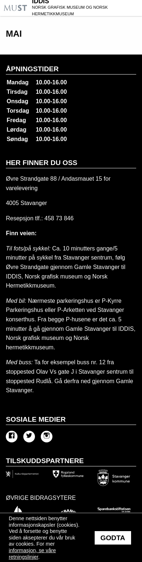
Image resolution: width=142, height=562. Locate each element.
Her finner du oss (41, 162)
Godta (112, 538)
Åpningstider (32, 69)
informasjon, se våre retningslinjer (32, 553)
